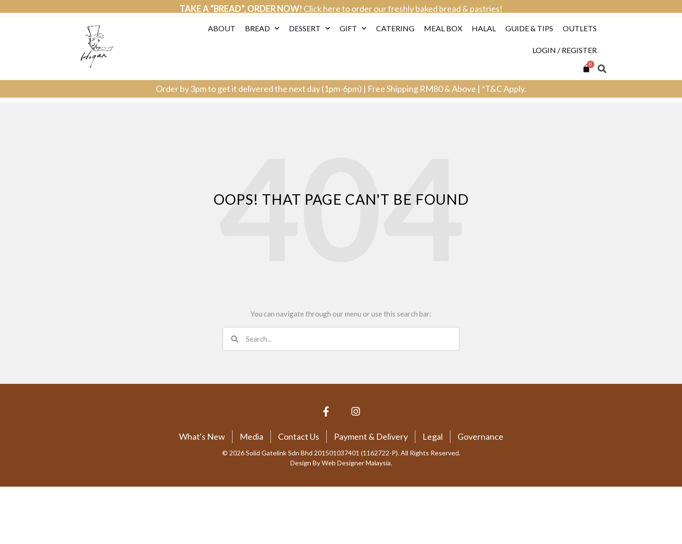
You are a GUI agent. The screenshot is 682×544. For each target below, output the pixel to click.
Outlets (580, 17)
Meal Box (443, 17)
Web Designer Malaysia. (357, 463)
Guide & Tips (529, 17)
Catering (395, 17)
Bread (262, 17)
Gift (353, 17)
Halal (484, 17)
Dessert (309, 17)
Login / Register (564, 39)
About (221, 17)
